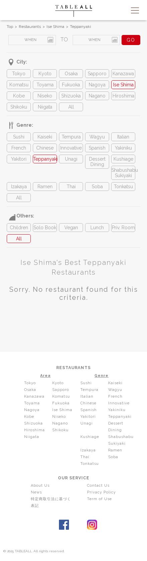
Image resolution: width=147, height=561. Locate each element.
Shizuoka (71, 95)
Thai (71, 186)
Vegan (71, 227)
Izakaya (19, 186)
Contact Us (98, 485)
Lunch (97, 227)
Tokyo (18, 73)
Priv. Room (123, 227)
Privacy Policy (101, 492)
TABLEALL (73, 11)
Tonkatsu (123, 186)
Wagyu (97, 136)
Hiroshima (123, 95)
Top (10, 26)
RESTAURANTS (73, 367)
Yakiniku (123, 148)
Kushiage (123, 159)
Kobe (19, 95)
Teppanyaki (80, 26)
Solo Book (44, 227)
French (18, 148)
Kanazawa (123, 73)
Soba (97, 186)
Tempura (71, 136)
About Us (40, 485)
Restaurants (30, 26)
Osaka (71, 73)
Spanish (97, 148)
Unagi (71, 159)
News (36, 492)
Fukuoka (71, 84)
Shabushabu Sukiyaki (123, 172)
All (71, 107)
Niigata (45, 107)
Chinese (45, 148)
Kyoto (45, 73)
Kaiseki (45, 136)
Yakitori (18, 159)
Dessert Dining (97, 161)
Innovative (71, 148)
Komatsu (18, 84)
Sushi (18, 136)
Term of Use (99, 499)
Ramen (45, 186)
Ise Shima (55, 26)
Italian (123, 136)
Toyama (45, 84)
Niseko (45, 95)
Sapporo (97, 73)
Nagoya (97, 84)
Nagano (97, 95)
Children (19, 227)
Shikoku (18, 107)
